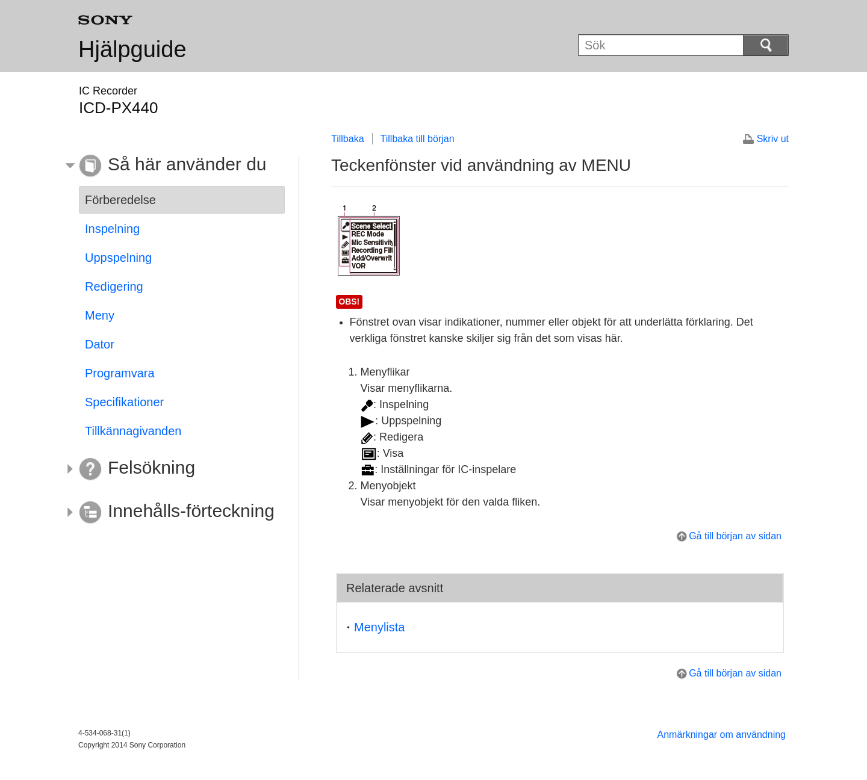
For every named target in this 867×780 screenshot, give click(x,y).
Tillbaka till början (418, 139)
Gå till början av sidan (735, 536)
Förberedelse (120, 199)
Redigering (114, 286)
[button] (173, 166)
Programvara (120, 373)
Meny (99, 315)
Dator (99, 344)
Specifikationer (124, 402)
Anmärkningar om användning (721, 734)
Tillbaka (347, 139)
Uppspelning (118, 257)
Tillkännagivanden (133, 431)
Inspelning (112, 228)
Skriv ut (773, 139)
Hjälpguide (132, 49)
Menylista (379, 627)
